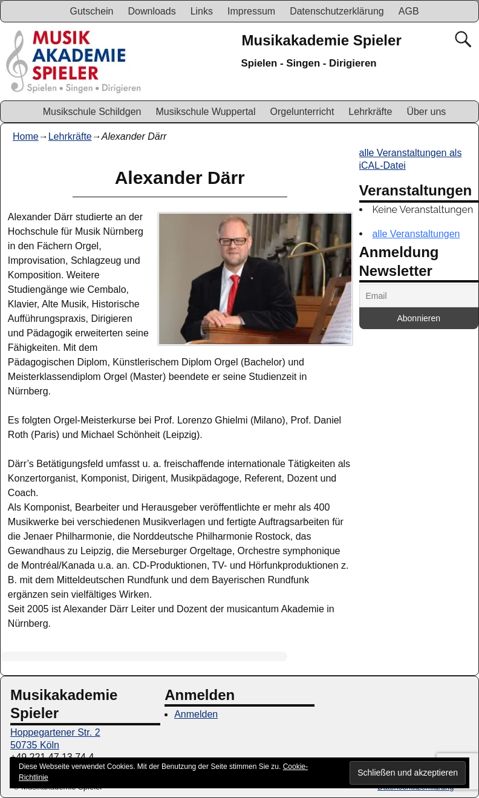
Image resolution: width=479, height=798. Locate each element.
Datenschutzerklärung (337, 11)
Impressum (251, 11)
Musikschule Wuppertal (205, 111)
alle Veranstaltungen (416, 234)
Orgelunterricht (302, 111)
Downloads (151, 11)
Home (26, 136)
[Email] (419, 295)
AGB (409, 11)
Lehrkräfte (370, 111)
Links (202, 11)
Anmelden (196, 714)
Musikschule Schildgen (92, 111)
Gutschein (91, 11)
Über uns (426, 111)
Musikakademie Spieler (322, 40)
